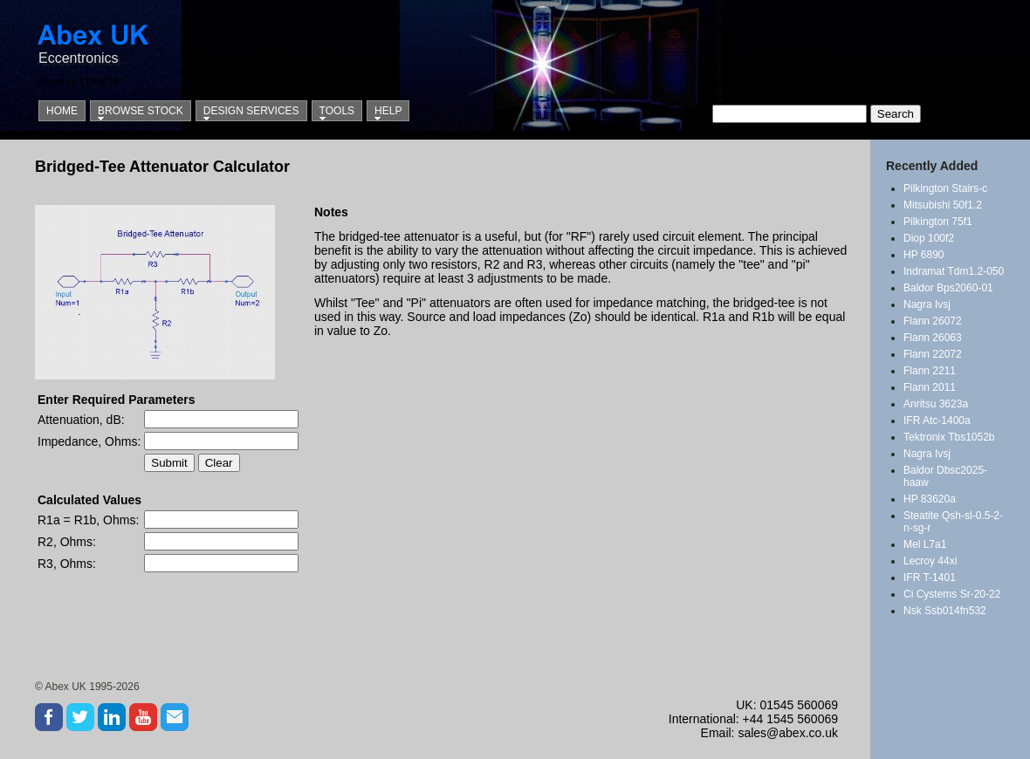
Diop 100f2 (928, 238)
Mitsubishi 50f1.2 (942, 205)
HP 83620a (929, 499)
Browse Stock (140, 111)
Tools (336, 111)
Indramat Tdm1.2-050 (953, 271)
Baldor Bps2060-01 (948, 288)
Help (388, 111)
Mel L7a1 (924, 544)
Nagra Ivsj (927, 304)
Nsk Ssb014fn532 (944, 611)
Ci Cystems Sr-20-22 (951, 594)
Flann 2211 (929, 371)
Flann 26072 (932, 321)
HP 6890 (923, 255)
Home (62, 111)
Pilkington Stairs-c (945, 188)
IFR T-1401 (929, 577)
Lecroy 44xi (930, 561)
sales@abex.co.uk (788, 733)
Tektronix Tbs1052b (949, 437)
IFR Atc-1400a (937, 420)
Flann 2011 (929, 387)
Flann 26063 (932, 338)
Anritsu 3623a (935, 404)
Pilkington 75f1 (937, 221)
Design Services (251, 111)
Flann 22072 (932, 354)
